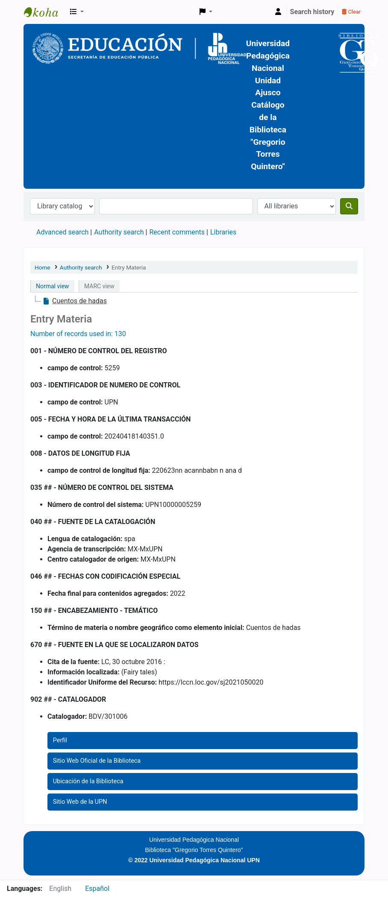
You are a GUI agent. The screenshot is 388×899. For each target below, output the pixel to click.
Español (97, 888)
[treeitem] (75, 301)
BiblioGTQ (45, 11)
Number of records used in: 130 (78, 334)
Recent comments (177, 232)
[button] (77, 11)
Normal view (52, 286)
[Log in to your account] (278, 11)
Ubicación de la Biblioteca (88, 781)
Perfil (60, 740)
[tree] (194, 301)
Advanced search (62, 232)
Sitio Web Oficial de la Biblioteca (97, 760)
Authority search (119, 232)
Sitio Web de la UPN (80, 801)
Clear (351, 12)
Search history (312, 12)
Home (42, 267)
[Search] (349, 206)
